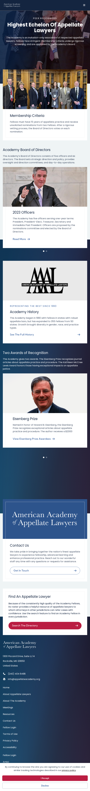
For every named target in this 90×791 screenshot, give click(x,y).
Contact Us (9, 721)
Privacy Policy (10, 741)
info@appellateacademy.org (24, 679)
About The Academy (14, 701)
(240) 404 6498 (17, 673)
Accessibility (10, 747)
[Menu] (85, 5)
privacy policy (69, 770)
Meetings (8, 707)
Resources (8, 714)
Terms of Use (10, 734)
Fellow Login (9, 727)
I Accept (45, 778)
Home (6, 687)
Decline (45, 785)
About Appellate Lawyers (17, 694)
